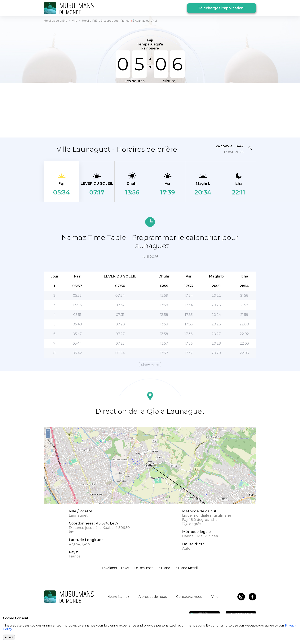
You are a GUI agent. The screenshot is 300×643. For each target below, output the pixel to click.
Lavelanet (109, 568)
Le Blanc (163, 568)
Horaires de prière (55, 20)
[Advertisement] (150, 110)
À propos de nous (153, 597)
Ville (74, 20)
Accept (9, 637)
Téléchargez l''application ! (221, 8)
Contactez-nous (189, 597)
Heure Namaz (118, 597)
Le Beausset (143, 568)
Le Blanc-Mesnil (186, 568)
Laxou (125, 568)
